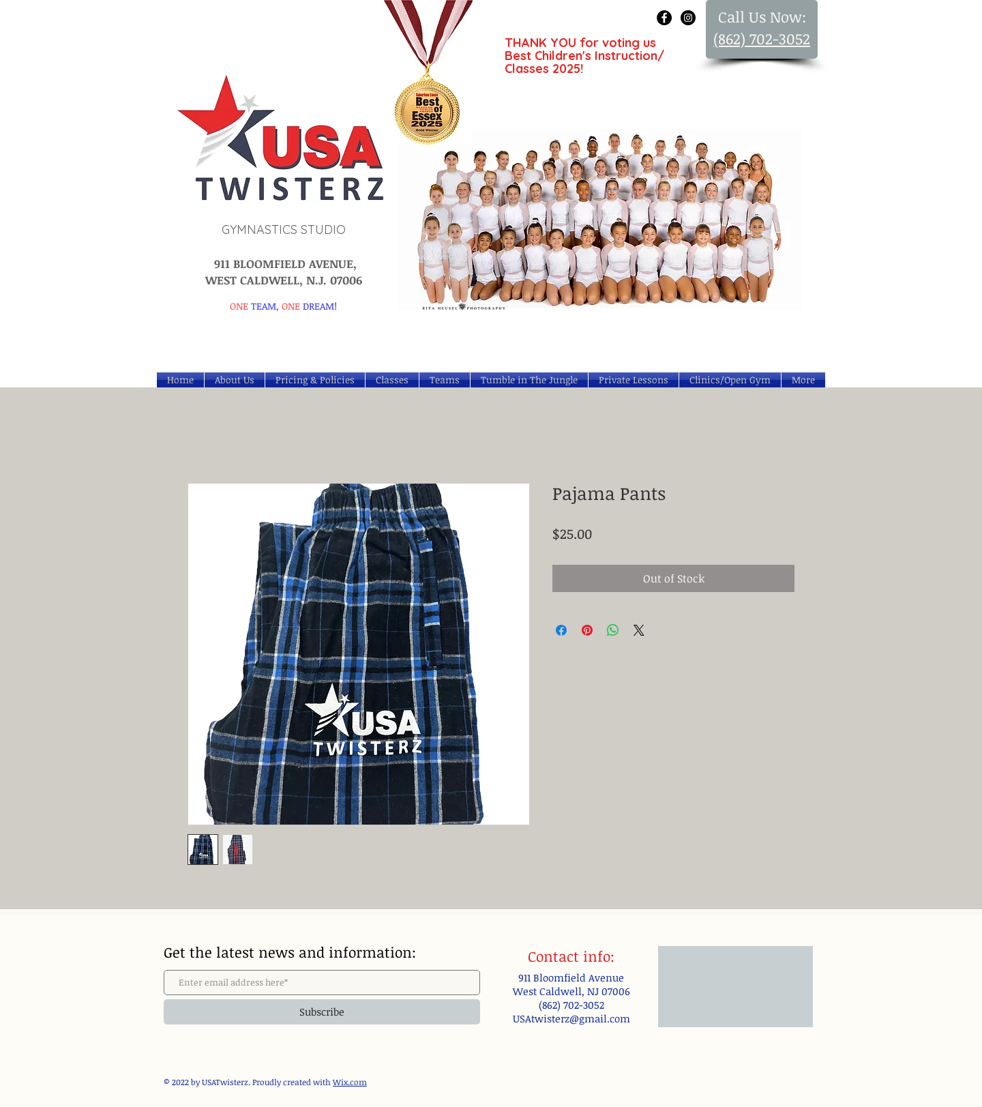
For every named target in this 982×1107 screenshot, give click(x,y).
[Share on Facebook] (561, 630)
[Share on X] (639, 630)
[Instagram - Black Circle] (688, 17)
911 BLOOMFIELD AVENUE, (284, 263)
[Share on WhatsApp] (613, 630)
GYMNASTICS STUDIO (284, 229)
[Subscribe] (322, 1011)
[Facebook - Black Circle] (664, 17)
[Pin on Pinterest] (587, 630)
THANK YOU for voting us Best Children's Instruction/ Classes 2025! (584, 55)
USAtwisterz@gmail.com (571, 1018)
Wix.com (350, 1081)
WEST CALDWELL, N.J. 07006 (283, 280)
